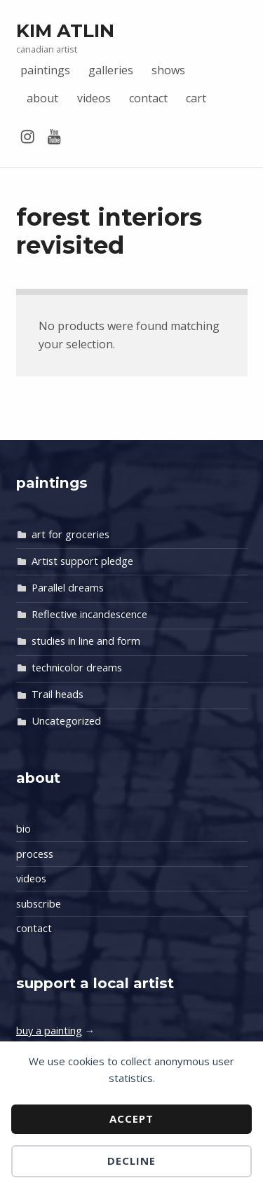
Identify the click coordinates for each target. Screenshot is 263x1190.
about (42, 98)
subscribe (38, 903)
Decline (131, 1161)
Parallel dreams (68, 587)
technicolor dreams (77, 667)
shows (168, 70)
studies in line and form (86, 641)
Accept (131, 1119)
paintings (45, 70)
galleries (110, 70)
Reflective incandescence (89, 614)
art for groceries (70, 534)
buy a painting (49, 1030)
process (34, 854)
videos (94, 98)
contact (148, 98)
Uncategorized (66, 720)
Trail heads (57, 694)
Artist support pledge (82, 561)
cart (196, 98)
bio (23, 828)
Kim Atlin (65, 30)
